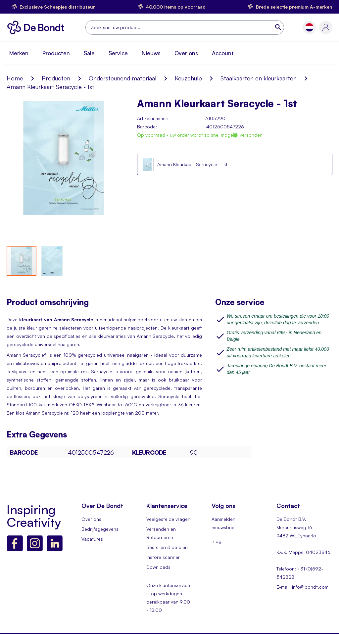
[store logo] (38, 27)
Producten (56, 53)
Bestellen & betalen (167, 547)
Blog (216, 541)
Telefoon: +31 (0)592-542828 (299, 573)
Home (15, 78)
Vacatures (92, 539)
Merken (18, 53)
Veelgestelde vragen (168, 519)
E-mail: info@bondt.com (302, 587)
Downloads (158, 567)
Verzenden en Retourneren (161, 533)
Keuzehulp (188, 78)
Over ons (186, 53)
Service (118, 53)
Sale (89, 53)
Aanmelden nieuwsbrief (224, 523)
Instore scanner (163, 557)
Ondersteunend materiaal (122, 78)
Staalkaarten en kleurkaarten (258, 78)
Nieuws (151, 53)
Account (223, 53)
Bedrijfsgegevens (100, 529)
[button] (309, 27)
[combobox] (184, 27)
